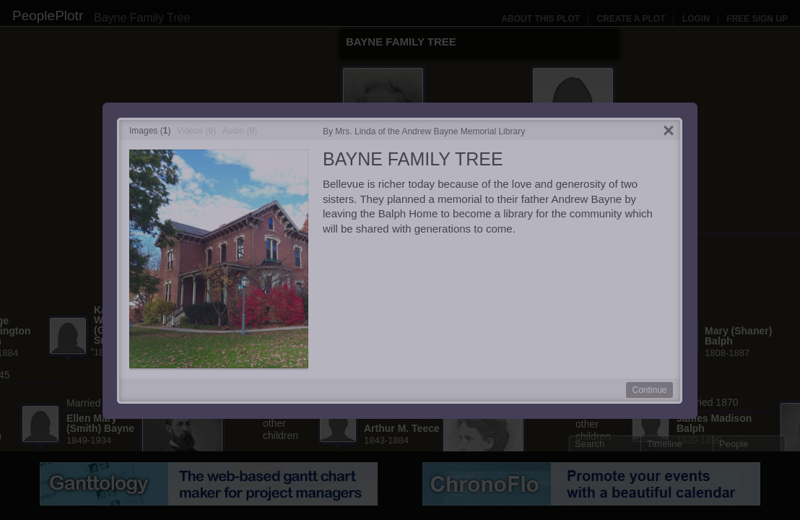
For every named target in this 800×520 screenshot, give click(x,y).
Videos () (197, 131)
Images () (149, 131)
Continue (649, 390)
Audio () (240, 131)
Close (669, 131)
